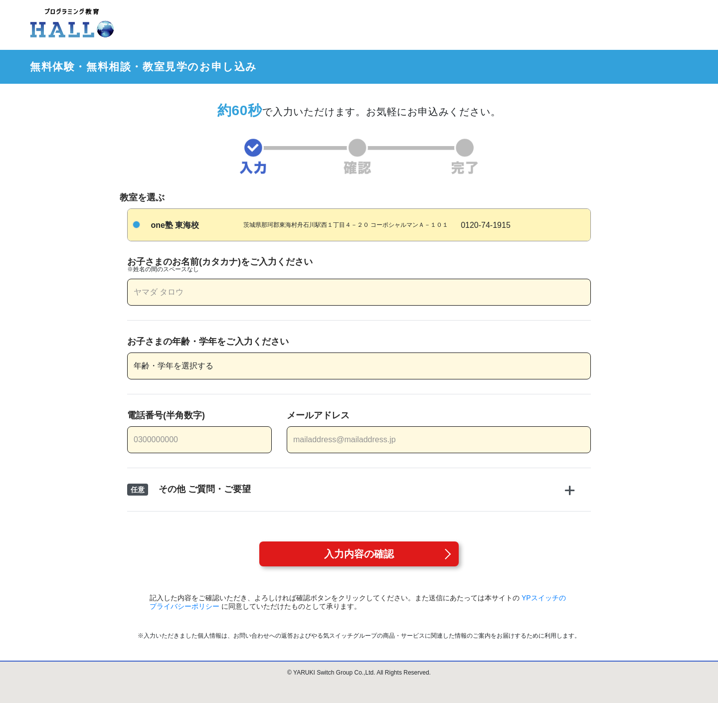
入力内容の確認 (359, 553)
